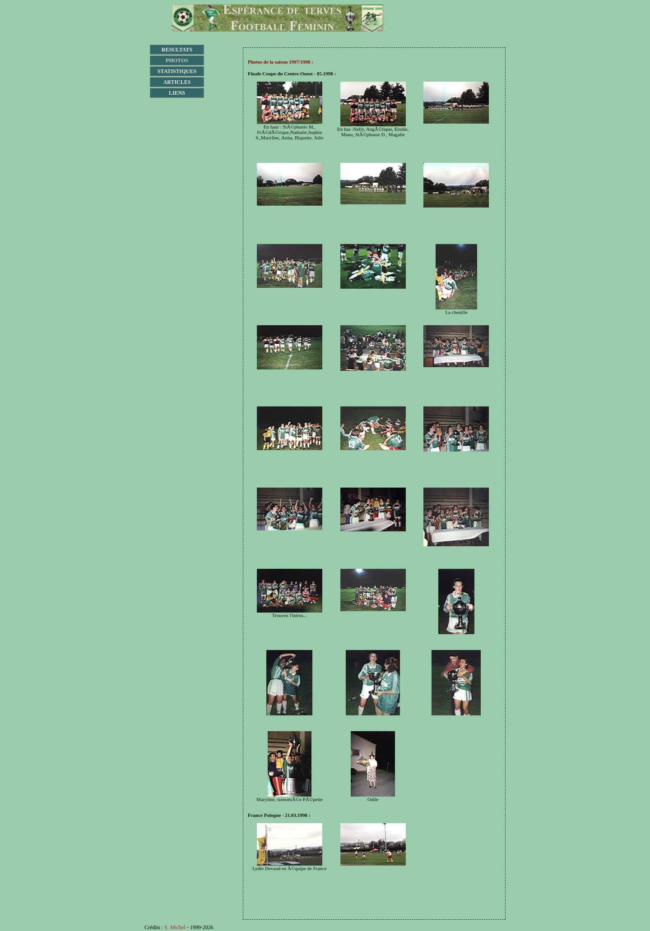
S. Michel (175, 927)
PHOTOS (177, 60)
